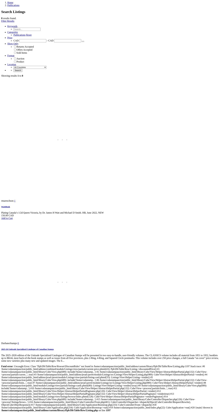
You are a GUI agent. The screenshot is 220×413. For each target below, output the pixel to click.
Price (9, 37)
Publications (13, 5)
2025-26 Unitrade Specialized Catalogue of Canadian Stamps (27, 349)
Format (10, 55)
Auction (20, 58)
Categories (12, 32)
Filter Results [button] (7, 21)
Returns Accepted (25, 46)
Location (11, 64)
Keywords (12, 26)
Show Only (12, 43)
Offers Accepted (24, 49)
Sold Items (21, 53)
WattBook (5, 207)
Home (10, 2)
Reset (29, 35)
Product (20, 61)
